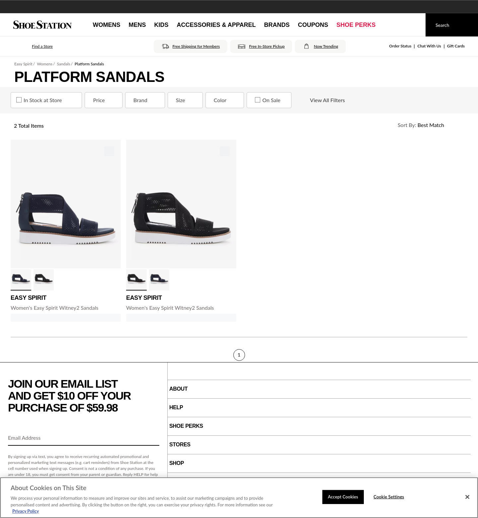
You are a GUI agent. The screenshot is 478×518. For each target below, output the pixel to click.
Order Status (400, 45)
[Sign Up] (152, 438)
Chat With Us (429, 45)
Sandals (63, 63)
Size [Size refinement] (186, 100)
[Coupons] (313, 25)
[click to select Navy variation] (21, 280)
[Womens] (106, 25)
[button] (33, 46)
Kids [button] (161, 25)
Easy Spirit (23, 63)
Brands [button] (277, 25)
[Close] (467, 497)
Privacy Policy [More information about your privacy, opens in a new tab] (25, 511)
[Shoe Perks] (356, 25)
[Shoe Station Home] (42, 25)
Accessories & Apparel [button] (216, 25)
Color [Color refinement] (226, 100)
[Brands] (277, 25)
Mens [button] (137, 25)
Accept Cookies (343, 496)
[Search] (452, 24)
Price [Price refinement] (105, 100)
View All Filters (321, 100)
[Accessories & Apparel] (216, 25)
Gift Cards (456, 45)
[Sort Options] (429, 125)
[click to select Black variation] (44, 280)
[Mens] (137, 25)
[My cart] (414, 24)
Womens (44, 63)
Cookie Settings (388, 496)
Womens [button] (106, 25)
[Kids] (161, 25)
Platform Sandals (89, 63)
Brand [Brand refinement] (146, 100)
